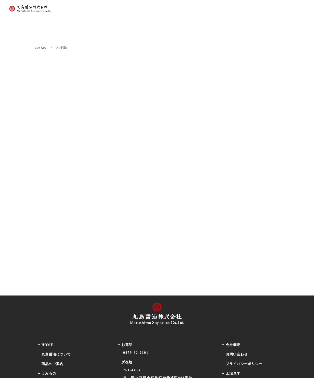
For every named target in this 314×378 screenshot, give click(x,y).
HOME (47, 236)
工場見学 (233, 265)
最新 (52, 274)
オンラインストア (271, 8)
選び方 (54, 303)
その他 (54, 313)
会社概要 (233, 236)
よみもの (229, 8)
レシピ (54, 294)
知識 (52, 284)
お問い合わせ (237, 246)
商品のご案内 (199, 8)
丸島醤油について (161, 8)
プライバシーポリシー (244, 255)
